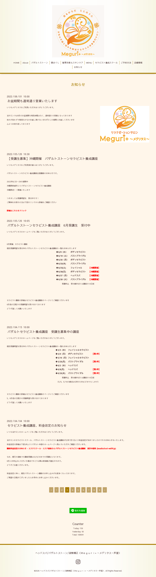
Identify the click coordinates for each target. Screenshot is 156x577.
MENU (89, 62)
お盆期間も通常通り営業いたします (32, 101)
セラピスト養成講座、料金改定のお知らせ (37, 425)
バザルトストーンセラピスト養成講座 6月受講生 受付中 (48, 225)
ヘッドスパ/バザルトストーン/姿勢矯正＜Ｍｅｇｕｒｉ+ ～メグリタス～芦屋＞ (78, 553)
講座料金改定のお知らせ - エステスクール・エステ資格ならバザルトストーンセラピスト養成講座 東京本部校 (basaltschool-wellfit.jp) (61, 448)
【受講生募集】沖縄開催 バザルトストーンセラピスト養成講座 (52, 159)
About (25, 62)
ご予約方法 (126, 62)
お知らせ (78, 67)
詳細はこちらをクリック (16, 210)
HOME (16, 62)
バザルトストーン (39, 62)
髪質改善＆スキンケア (72, 62)
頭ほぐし (55, 62)
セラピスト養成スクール (106, 62)
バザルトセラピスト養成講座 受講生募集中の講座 (43, 331)
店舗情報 (138, 62)
